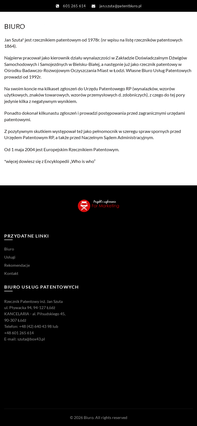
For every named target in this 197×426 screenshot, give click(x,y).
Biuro (9, 249)
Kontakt (11, 273)
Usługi (9, 257)
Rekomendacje (17, 265)
